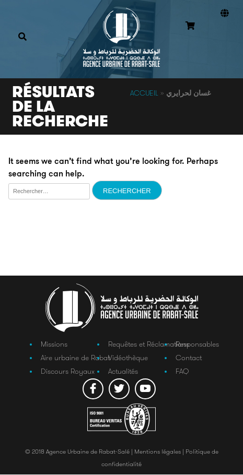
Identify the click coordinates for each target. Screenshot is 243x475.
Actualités (123, 371)
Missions (54, 344)
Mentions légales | (160, 451)
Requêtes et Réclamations (148, 344)
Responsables (197, 344)
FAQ (182, 371)
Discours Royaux (68, 371)
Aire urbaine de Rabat (75, 358)
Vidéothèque (128, 358)
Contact (189, 358)
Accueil (144, 93)
